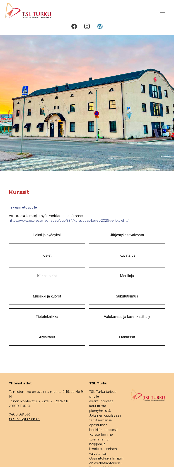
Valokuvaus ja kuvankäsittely (127, 317)
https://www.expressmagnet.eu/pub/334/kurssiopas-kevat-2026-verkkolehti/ (68, 221)
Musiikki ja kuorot (47, 296)
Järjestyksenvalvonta (127, 235)
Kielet (46, 255)
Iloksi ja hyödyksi (46, 235)
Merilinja (127, 276)
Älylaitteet (47, 337)
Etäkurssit (127, 337)
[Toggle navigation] (162, 11)
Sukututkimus (127, 296)
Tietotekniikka (47, 317)
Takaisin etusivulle (23, 207)
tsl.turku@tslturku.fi (24, 419)
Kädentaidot (47, 276)
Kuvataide (126, 255)
